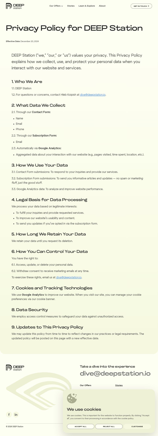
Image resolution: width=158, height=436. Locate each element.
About (102, 6)
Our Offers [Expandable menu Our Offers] (56, 6)
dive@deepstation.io (92, 94)
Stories (71, 6)
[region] (109, 411)
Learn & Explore (87, 6)
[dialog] (109, 411)
